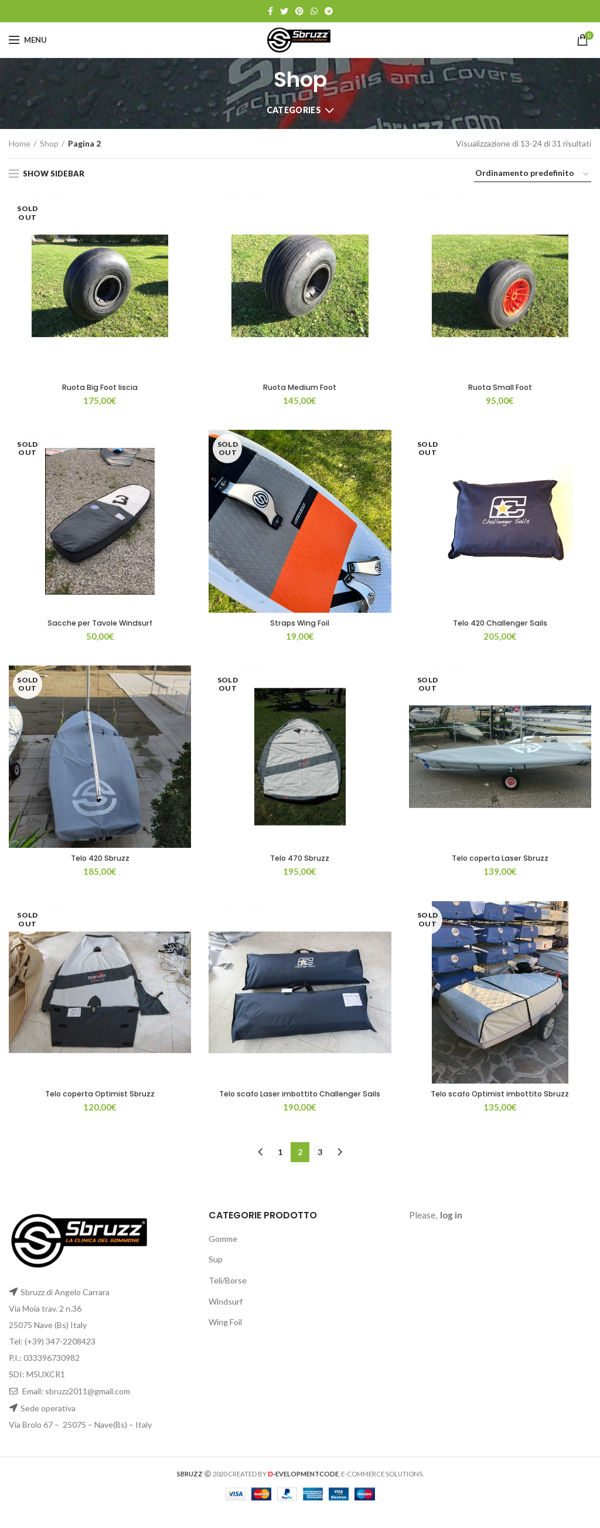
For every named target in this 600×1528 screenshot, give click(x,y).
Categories (294, 110)
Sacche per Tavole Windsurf (100, 625)
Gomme (223, 1254)
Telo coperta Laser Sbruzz (499, 862)
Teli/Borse (228, 1296)
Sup (216, 1276)
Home (19, 143)
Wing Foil (225, 1338)
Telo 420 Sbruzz (100, 862)
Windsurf (226, 1317)
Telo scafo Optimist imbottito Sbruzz (499, 1099)
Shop (49, 143)
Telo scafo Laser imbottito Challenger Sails (299, 1104)
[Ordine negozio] (532, 175)
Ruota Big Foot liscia (100, 388)
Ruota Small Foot (500, 388)
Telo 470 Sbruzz (299, 862)
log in (451, 1231)
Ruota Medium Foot (300, 388)
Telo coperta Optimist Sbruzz (100, 1099)
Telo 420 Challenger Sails (499, 625)
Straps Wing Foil (300, 625)
